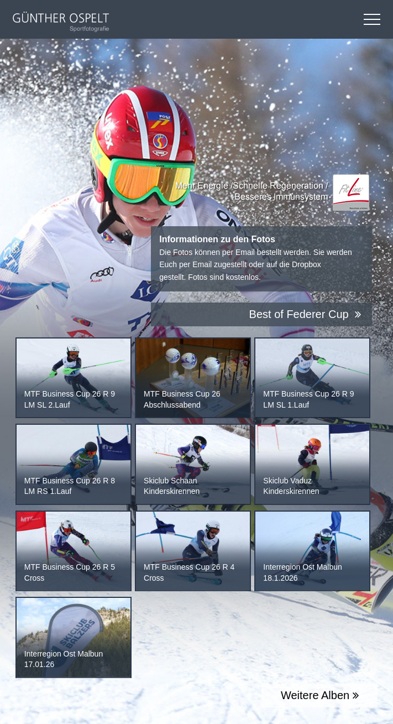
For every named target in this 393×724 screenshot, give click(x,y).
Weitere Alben (320, 695)
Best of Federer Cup (305, 314)
